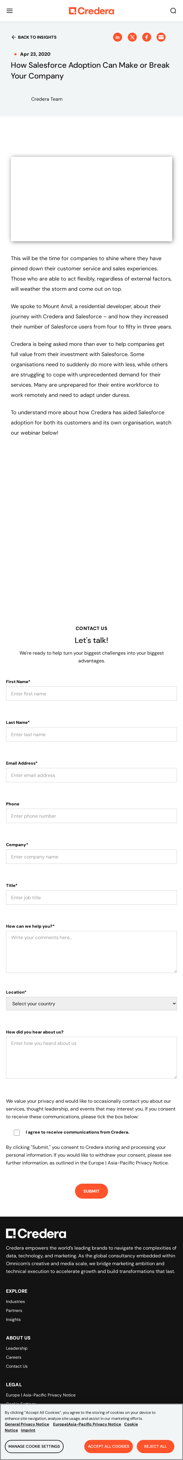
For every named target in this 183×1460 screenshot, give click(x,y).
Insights (13, 1319)
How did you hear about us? (35, 1032)
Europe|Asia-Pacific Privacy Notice (87, 1424)
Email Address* (22, 763)
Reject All (155, 1446)
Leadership (17, 1348)
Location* (16, 992)
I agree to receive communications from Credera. (77, 1132)
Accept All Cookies (108, 1446)
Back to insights (34, 37)
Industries (15, 1301)
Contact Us (17, 1366)
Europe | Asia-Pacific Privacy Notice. (128, 1163)
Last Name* (18, 722)
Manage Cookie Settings (34, 1446)
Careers (13, 1357)
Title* (11, 885)
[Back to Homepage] (92, 10)
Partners (14, 1310)
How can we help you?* (30, 926)
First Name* (18, 681)
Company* (17, 844)
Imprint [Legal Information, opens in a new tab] (28, 1430)
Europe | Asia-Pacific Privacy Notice (41, 1395)
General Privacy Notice (27, 1424)
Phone (13, 804)
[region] (91, 1432)
